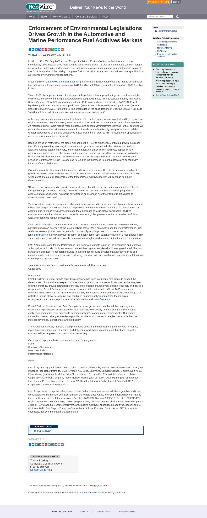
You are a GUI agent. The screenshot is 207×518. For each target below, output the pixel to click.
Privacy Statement (127, 512)
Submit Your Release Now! (167, 95)
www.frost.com (102, 299)
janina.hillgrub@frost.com (42, 234)
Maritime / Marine (164, 48)
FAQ (105, 16)
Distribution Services (90, 492)
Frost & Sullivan (42, 430)
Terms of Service (104, 512)
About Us (84, 512)
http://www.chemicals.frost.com (63, 81)
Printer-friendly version (167, 31)
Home (31, 16)
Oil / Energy (162, 51)
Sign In (176, 2)
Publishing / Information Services (167, 55)
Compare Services (86, 16)
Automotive (162, 45)
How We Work (61, 16)
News (44, 16)
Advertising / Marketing (167, 42)
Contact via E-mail (41, 469)
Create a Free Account (158, 2)
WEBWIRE (34, 54)
